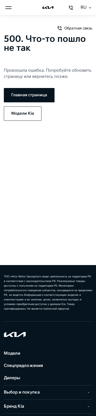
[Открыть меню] (8, 7)
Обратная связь (74, 28)
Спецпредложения (23, 365)
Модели (12, 353)
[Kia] (48, 7)
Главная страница (29, 95)
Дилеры (12, 378)
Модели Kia (22, 113)
